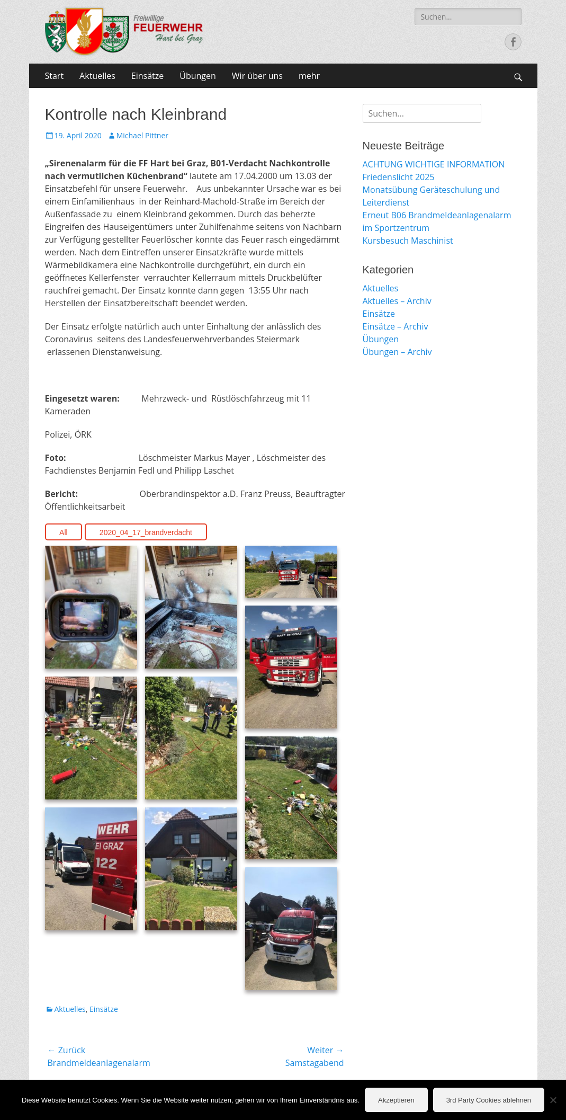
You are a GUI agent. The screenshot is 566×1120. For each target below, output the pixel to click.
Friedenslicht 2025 (399, 177)
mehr (309, 76)
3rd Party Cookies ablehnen (488, 1100)
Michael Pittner (142, 135)
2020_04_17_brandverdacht (146, 532)
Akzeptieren (396, 1100)
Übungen (197, 76)
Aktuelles (97, 76)
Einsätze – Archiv (395, 326)
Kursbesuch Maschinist (408, 240)
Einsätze (147, 76)
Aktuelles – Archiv (397, 301)
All (63, 532)
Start (54, 76)
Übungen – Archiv (397, 352)
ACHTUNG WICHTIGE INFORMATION (434, 164)
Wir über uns (257, 76)
